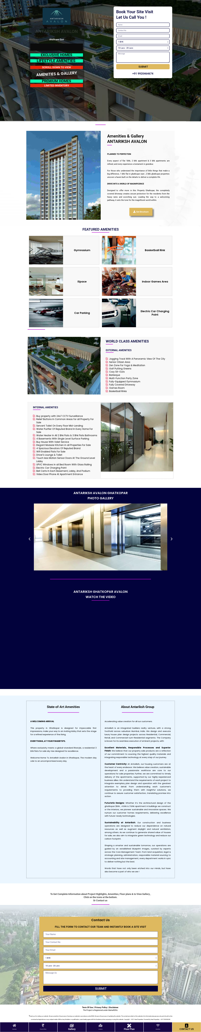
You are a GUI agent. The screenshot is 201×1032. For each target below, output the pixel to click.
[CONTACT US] (187, 1026)
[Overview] (14, 1026)
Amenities (158, 1029)
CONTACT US (187, 1029)
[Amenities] (158, 1026)
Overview (14, 1029)
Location (100, 1029)
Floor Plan (129, 1029)
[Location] (100, 1026)
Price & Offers (43, 1029)
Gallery (72, 1029)
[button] (29, 539)
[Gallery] (72, 1026)
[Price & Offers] (43, 1026)
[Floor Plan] (129, 1026)
